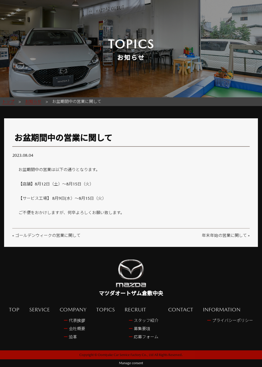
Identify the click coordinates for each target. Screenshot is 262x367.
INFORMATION (222, 309)
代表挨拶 (76, 320)
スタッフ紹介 (145, 320)
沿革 (72, 336)
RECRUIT (135, 309)
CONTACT (180, 309)
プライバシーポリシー (232, 320)
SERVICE (39, 309)
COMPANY (73, 309)
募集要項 (141, 328)
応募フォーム (145, 336)
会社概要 (76, 328)
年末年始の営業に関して (224, 235)
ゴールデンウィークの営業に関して (48, 235)
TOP (14, 309)
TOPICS (105, 309)
